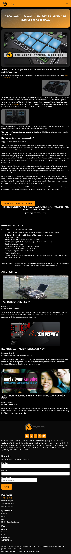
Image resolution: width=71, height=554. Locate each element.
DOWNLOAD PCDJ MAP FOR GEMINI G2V (18, 203)
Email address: (19, 479)
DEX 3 (66, 76)
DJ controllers (15, 104)
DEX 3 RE (7, 78)
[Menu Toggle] (67, 4)
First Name (4, 463)
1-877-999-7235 (6, 498)
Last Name (4, 470)
